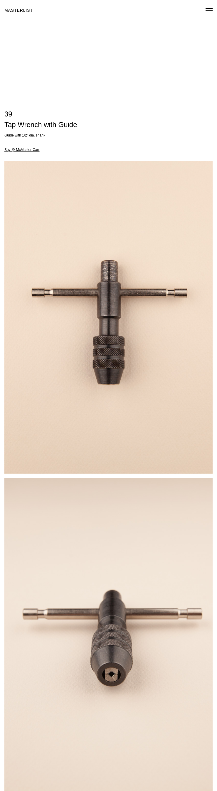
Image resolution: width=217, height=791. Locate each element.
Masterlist (18, 10)
